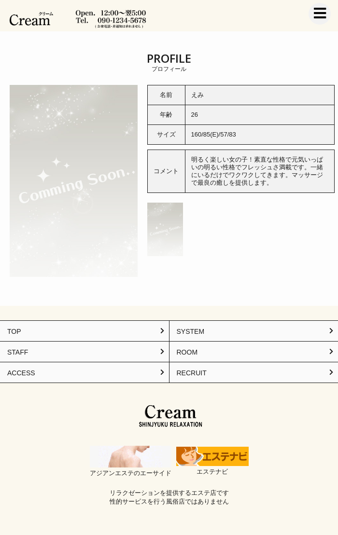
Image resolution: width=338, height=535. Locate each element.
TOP (14, 331)
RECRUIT (192, 373)
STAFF (17, 352)
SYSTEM (191, 331)
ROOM (187, 352)
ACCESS (21, 373)
